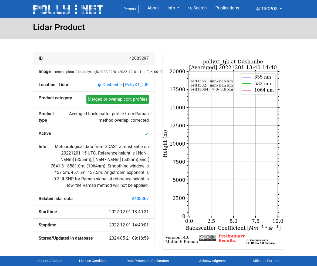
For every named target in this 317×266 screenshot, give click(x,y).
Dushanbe (109, 84)
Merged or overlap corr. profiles (117, 99)
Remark (129, 9)
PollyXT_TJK (137, 84)
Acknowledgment (212, 261)
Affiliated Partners (266, 261)
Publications (227, 7)
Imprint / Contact (51, 261)
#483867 (140, 198)
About (153, 7)
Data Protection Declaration (148, 261)
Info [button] (171, 7)
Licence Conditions (94, 261)
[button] (269, 9)
